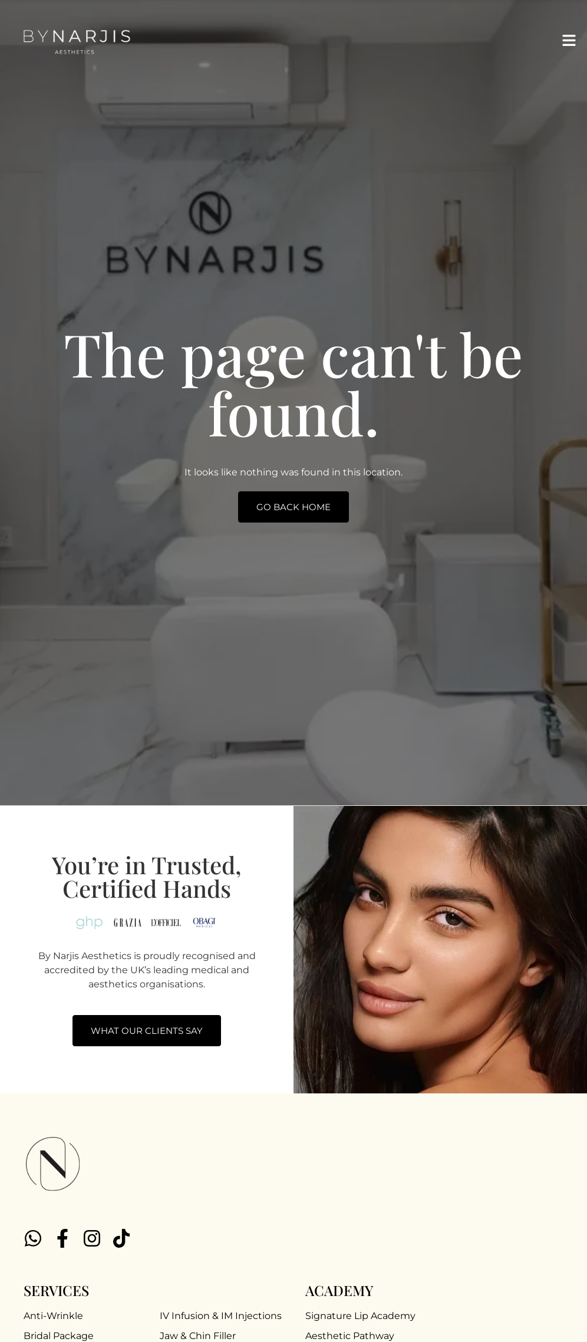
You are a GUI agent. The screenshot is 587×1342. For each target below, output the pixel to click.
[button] (569, 41)
